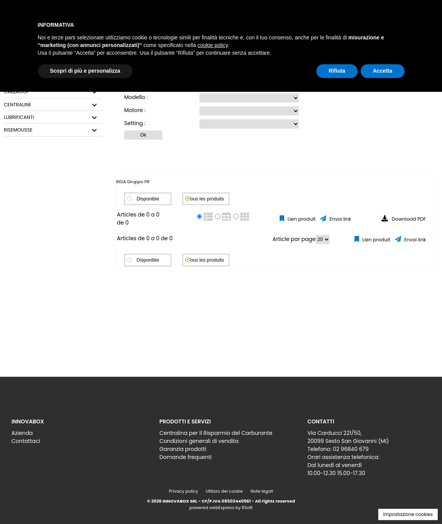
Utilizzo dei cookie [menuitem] (224, 491)
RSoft (247, 507)
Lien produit (301, 219)
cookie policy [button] (213, 45)
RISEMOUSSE (18, 130)
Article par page (294, 239)
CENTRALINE (17, 105)
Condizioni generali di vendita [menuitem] (198, 441)
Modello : (136, 97)
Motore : (135, 110)
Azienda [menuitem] (22, 433)
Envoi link (339, 219)
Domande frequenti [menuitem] (185, 457)
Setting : (135, 123)
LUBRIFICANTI (19, 117)
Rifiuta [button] (337, 71)
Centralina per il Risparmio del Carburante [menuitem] (215, 433)
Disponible (148, 199)
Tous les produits (206, 199)
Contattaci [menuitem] (25, 441)
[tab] (53, 92)
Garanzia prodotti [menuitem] (182, 449)
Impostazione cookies (408, 514)
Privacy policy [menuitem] (183, 491)
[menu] (72, 435)
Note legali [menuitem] (262, 491)
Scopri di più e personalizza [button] (85, 71)
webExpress (221, 507)
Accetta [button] (382, 71)
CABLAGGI (16, 92)
